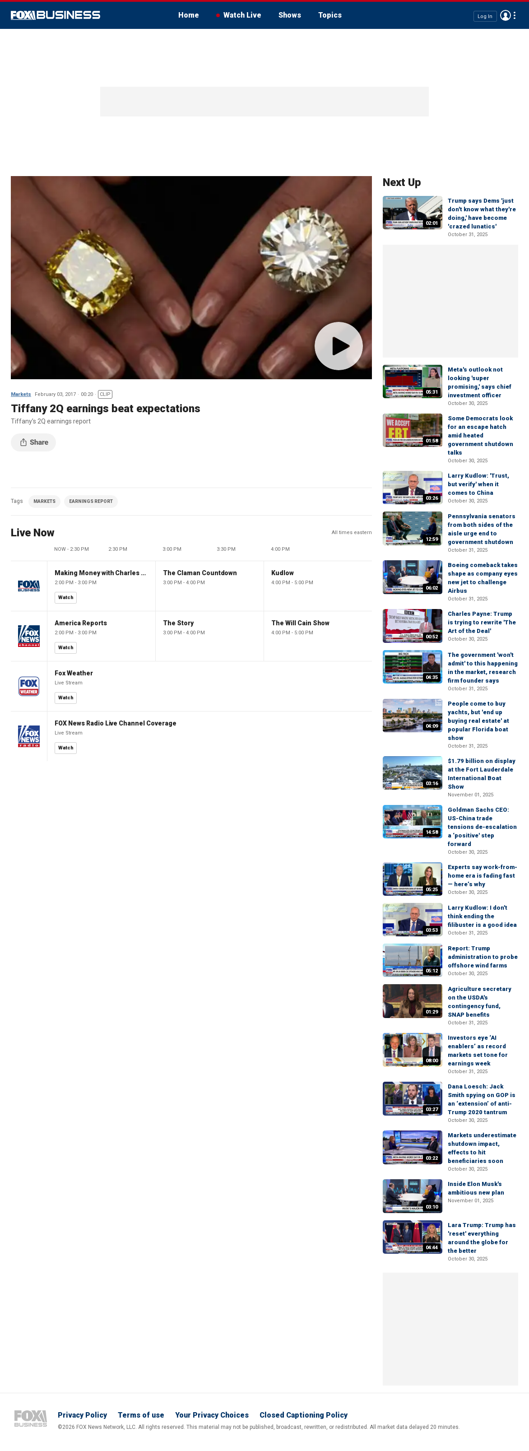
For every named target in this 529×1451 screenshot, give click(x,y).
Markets (21, 394)
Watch (66, 597)
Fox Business (55, 15)
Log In (485, 16)
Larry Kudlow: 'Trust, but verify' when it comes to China (478, 484)
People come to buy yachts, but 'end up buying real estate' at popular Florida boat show (478, 720)
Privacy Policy (82, 1415)
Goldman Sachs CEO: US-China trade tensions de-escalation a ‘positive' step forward (482, 826)
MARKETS (44, 501)
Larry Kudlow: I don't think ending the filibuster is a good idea (482, 916)
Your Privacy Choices (212, 1415)
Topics (330, 15)
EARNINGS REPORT (91, 501)
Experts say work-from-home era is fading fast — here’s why (482, 876)
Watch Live (242, 15)
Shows (289, 15)
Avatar (505, 15)
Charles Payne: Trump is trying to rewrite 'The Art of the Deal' (482, 622)
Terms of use (141, 1415)
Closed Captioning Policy (304, 1415)
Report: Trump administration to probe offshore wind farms (483, 957)
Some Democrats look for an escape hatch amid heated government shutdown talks (480, 435)
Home (188, 15)
